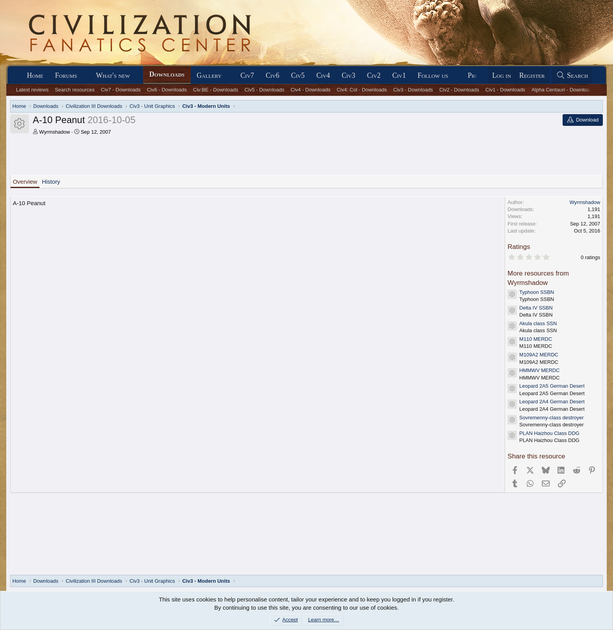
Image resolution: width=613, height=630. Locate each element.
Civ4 (323, 75)
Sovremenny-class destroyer (551, 418)
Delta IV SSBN (535, 308)
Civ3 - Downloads (413, 90)
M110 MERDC (535, 339)
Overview (25, 181)
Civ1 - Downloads (505, 90)
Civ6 (273, 75)
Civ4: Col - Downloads (362, 90)
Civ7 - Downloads (121, 90)
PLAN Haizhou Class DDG (549, 433)
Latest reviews (32, 90)
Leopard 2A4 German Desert (551, 401)
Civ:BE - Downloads (215, 90)
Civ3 (348, 75)
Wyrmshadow (54, 132)
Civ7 (247, 75)
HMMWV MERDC (539, 370)
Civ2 (374, 75)
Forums (66, 75)
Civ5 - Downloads (264, 90)
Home (35, 75)
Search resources (75, 90)
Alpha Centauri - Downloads (563, 90)
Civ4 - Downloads (310, 90)
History (51, 181)
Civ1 (399, 75)
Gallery (209, 75)
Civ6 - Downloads (167, 90)
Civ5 (298, 75)
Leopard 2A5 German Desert (551, 386)
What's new (113, 75)
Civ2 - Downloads (459, 90)
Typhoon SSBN (536, 292)
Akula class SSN (538, 323)
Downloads (167, 74)
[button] (84, 76)
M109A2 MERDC (538, 355)
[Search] (572, 76)
